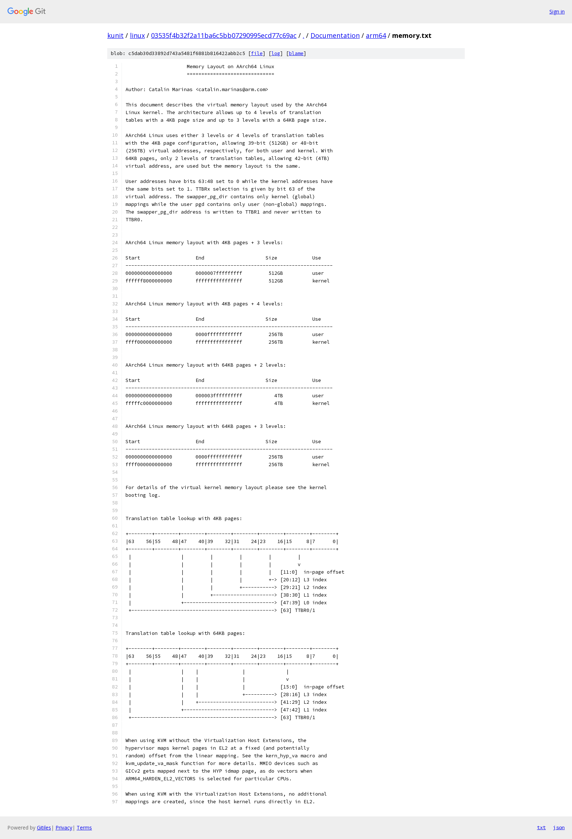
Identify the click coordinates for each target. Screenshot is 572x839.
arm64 (376, 35)
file (257, 53)
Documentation (335, 35)
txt (541, 827)
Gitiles (44, 827)
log (275, 53)
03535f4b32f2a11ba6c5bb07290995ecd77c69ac (224, 35)
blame (296, 53)
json (559, 827)
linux (137, 35)
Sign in (557, 11)
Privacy (63, 827)
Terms (84, 827)
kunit (115, 35)
